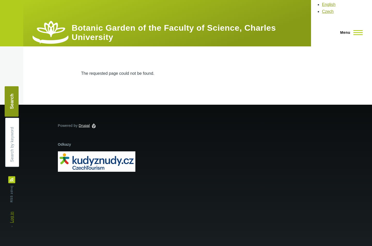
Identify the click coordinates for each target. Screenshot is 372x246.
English (328, 4)
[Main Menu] (350, 32)
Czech (328, 11)
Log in (12, 217)
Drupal (84, 126)
